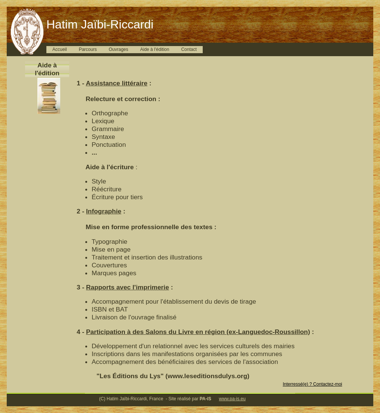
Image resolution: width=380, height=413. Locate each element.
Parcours (88, 49)
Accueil (59, 49)
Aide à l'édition (154, 49)
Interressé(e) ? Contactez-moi (312, 384)
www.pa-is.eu (232, 398)
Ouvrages (118, 49)
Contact (188, 49)
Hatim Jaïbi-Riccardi (99, 24)
